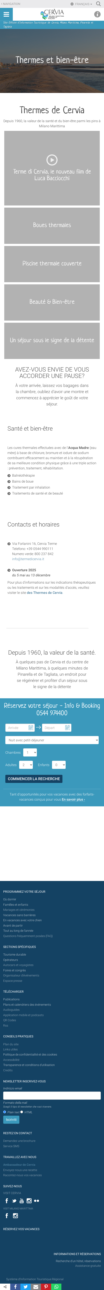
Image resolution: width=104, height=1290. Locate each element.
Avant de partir (13, 925)
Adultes (11, 765)
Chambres (13, 753)
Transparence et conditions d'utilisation (29, 1065)
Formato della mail (27, 1105)
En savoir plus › (73, 799)
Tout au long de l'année (18, 931)
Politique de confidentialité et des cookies (30, 1054)
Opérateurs (10, 960)
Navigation (11, 4)
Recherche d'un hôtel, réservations (78, 1261)
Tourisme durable (14, 954)
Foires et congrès (14, 970)
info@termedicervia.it (28, 559)
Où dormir (9, 899)
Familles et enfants (15, 905)
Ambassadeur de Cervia (19, 1165)
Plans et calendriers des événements (27, 1005)
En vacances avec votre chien (22, 920)
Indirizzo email (12, 1088)
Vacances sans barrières (19, 915)
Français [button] (83, 4)
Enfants (43, 765)
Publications (11, 999)
